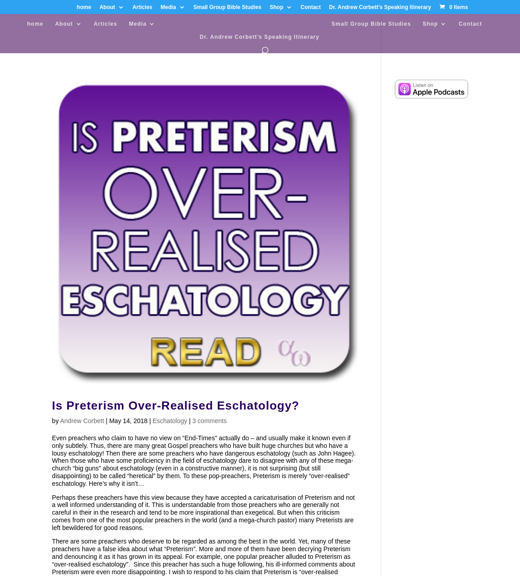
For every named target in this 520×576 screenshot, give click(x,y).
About (107, 7)
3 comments (209, 420)
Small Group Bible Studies (227, 7)
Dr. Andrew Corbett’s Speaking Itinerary (380, 7)
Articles (142, 7)
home (84, 7)
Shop (276, 7)
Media (168, 7)
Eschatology (170, 420)
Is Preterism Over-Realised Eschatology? (176, 405)
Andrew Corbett (82, 420)
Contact (310, 7)
